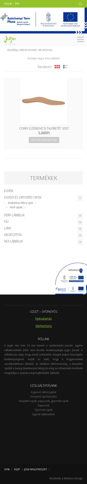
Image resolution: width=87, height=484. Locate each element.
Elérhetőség (44, 326)
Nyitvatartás (43, 318)
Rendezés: (45, 67)
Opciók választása (44, 140)
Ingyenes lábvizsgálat (43, 392)
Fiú (6, 222)
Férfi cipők (16, 207)
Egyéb (8, 191)
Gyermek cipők (43, 410)
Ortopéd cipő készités (43, 396)
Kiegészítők (13, 235)
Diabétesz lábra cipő (20, 203)
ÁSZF (17, 469)
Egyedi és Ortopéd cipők (22, 197)
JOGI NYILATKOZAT (35, 469)
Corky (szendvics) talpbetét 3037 (44, 128)
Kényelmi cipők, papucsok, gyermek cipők (43, 401)
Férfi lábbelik (14, 215)
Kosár (11, 3)
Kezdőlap (12, 50)
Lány (7, 228)
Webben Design (73, 478)
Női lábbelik (13, 241)
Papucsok (43, 405)
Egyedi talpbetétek (43, 414)
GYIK (7, 469)
